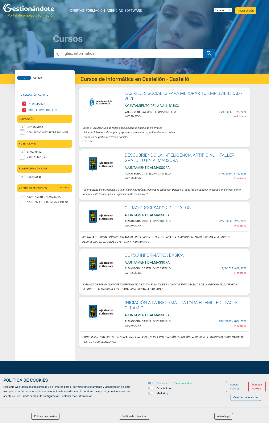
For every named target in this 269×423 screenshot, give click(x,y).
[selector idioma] (223, 10)
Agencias (115, 11)
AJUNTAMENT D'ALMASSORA (44, 196)
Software (133, 11)
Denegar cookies (257, 386)
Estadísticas (164, 388)
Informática (35, 127)
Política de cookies (45, 416)
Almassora (34, 152)
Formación (95, 11)
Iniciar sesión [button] (246, 10)
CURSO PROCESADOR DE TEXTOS (158, 207)
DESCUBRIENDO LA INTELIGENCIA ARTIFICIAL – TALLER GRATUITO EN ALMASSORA (180, 158)
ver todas (65, 187)
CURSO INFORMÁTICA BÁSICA (154, 255)
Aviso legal (223, 416)
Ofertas (77, 11)
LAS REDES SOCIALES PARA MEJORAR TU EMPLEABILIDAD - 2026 (183, 96)
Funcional (162, 383)
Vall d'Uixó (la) (36, 157)
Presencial (34, 177)
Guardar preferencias (245, 397)
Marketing (163, 393)
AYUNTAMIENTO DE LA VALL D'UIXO (47, 201)
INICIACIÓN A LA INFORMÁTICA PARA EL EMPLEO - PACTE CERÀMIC (181, 305)
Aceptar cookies (235, 386)
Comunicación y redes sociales (47, 132)
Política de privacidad (134, 416)
